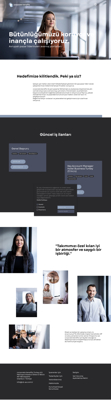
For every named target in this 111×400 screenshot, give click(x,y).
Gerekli (40, 204)
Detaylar (18, 162)
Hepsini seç (62, 207)
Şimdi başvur (20, 167)
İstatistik (41, 207)
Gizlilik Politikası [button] (42, 200)
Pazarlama (41, 210)
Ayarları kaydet (63, 211)
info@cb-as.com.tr (25, 382)
